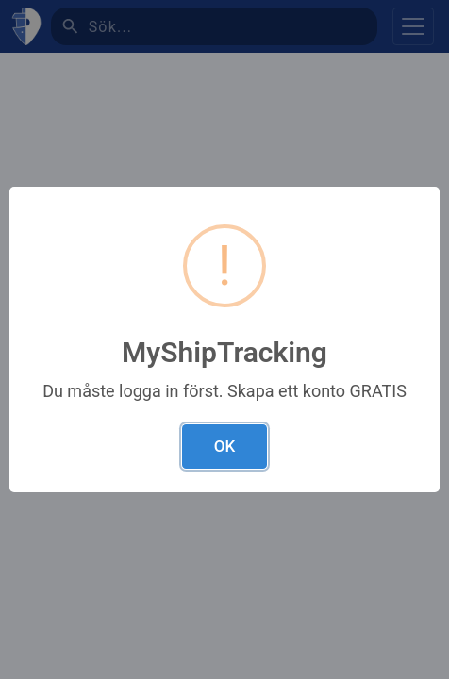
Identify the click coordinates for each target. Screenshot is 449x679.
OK (224, 446)
